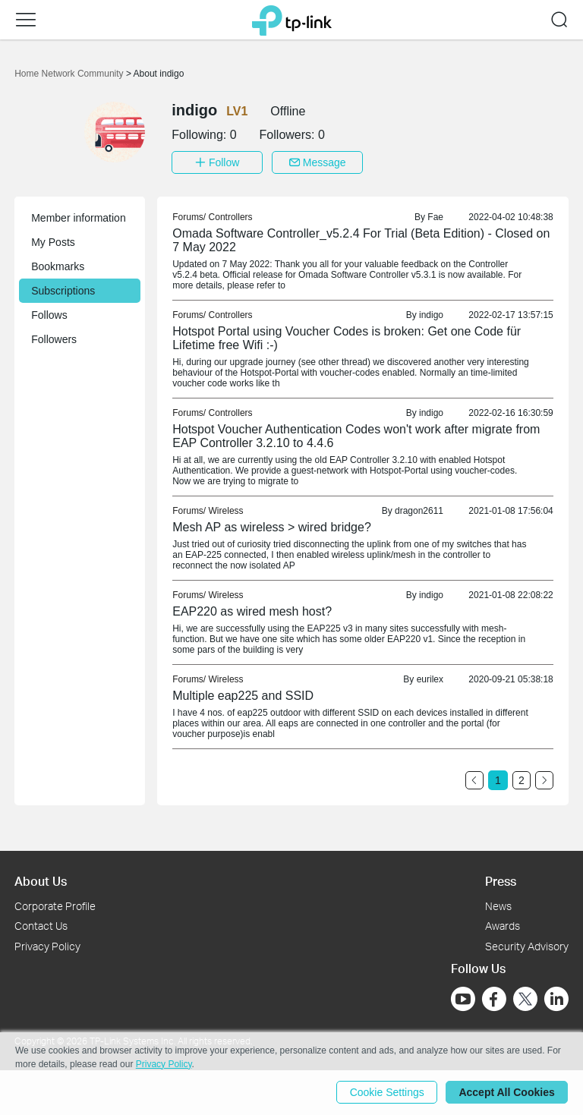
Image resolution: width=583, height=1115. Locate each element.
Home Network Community (70, 73)
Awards (502, 925)
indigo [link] (431, 315)
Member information (78, 218)
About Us (40, 881)
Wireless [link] (226, 511)
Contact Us (41, 925)
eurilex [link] (430, 679)
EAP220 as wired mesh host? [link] (252, 611)
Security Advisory (527, 946)
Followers (54, 339)
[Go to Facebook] (494, 999)
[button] (25, 19)
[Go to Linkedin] (556, 999)
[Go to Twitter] (525, 1000)
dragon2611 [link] (419, 511)
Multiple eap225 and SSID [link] (243, 695)
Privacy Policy (47, 946)
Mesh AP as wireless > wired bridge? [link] (271, 527)
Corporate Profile (55, 905)
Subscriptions (63, 291)
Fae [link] (435, 217)
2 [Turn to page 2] (521, 780)
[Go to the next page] (544, 780)
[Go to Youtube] (463, 999)
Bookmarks (57, 266)
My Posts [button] (53, 242)
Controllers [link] (231, 217)
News (498, 905)
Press (500, 881)
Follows (49, 315)
